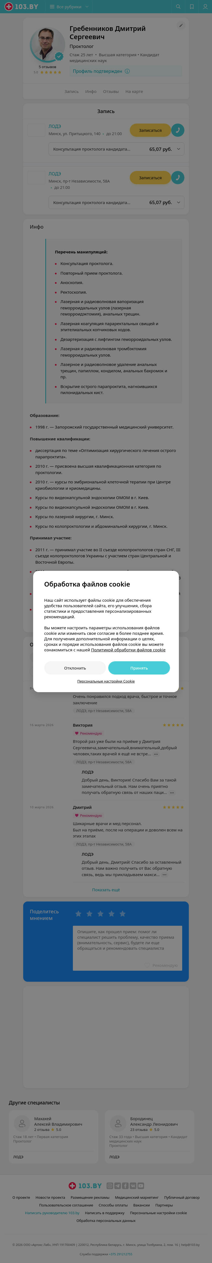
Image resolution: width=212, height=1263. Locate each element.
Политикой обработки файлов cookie (128, 649)
